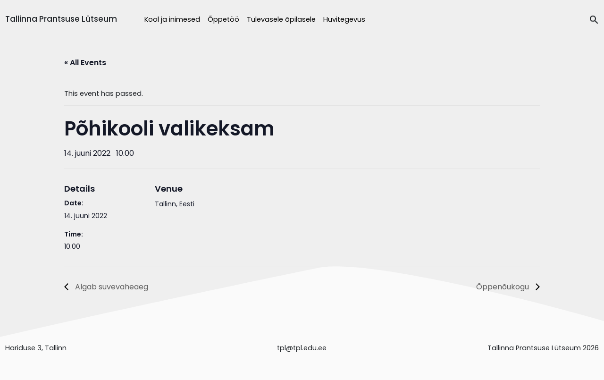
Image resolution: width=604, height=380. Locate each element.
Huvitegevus (344, 19)
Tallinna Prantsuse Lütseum (61, 19)
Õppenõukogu (503, 286)
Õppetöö (223, 19)
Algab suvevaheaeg (110, 286)
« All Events (85, 62)
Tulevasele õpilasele (281, 19)
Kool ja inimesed (172, 19)
